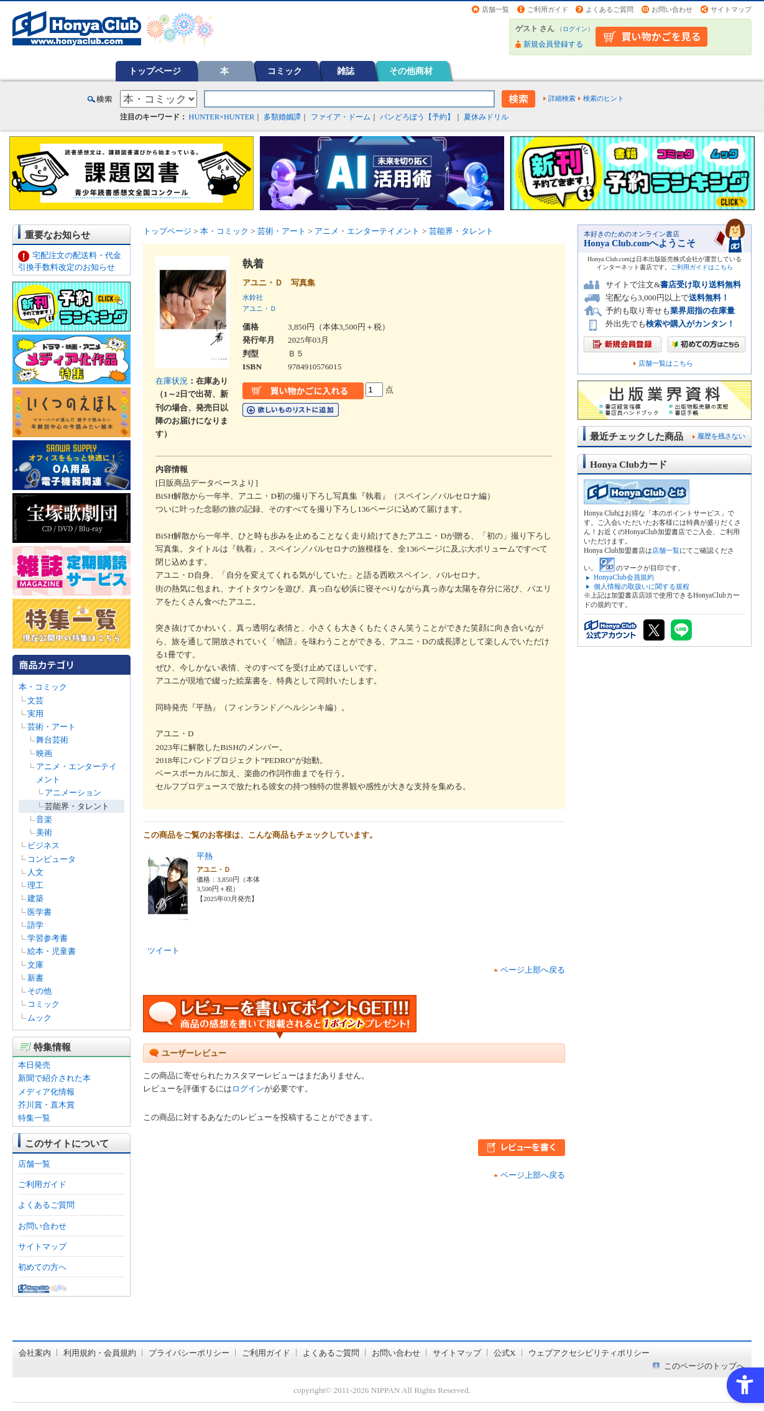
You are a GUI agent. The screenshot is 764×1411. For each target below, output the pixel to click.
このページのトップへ (704, 1366)
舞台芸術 (52, 739)
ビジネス (43, 845)
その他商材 (411, 71)
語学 (35, 925)
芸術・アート (51, 726)
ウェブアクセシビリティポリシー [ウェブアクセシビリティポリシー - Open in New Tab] (589, 1353)
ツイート (163, 950)
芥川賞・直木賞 (46, 1104)
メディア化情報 (46, 1091)
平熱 (204, 856)
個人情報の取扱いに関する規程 (641, 586)
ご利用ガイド (547, 9)
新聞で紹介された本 (54, 1078)
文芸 (35, 700)
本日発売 (34, 1065)
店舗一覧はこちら (665, 363)
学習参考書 (47, 938)
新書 (35, 978)
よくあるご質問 (609, 9)
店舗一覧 (495, 9)
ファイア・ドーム (340, 117)
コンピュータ (51, 859)
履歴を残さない (721, 436)
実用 (35, 713)
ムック (39, 1017)
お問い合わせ (672, 9)
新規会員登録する (553, 44)
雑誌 (345, 71)
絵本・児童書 (51, 951)
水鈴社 (252, 297)
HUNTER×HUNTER (222, 117)
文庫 (35, 964)
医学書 (39, 912)
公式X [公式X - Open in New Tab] (505, 1353)
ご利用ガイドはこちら (702, 267)
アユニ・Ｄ (259, 308)
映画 (44, 753)
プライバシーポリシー (189, 1353)
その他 (39, 991)
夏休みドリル (486, 117)
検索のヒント (603, 98)
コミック (284, 71)
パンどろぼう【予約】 (417, 117)
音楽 (44, 819)
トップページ (155, 71)
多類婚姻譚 (282, 117)
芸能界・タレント (77, 806)
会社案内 (35, 1353)
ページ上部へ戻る (532, 969)
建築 (35, 898)
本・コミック (43, 687)
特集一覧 (34, 1117)
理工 (35, 885)
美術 (44, 832)
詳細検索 (562, 98)
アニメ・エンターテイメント (367, 231)
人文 (35, 872)
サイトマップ (731, 9)
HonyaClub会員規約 (624, 577)
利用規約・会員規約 (99, 1353)
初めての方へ (42, 1267)
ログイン (575, 28)
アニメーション (73, 792)
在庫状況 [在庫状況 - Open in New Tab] (171, 381)
